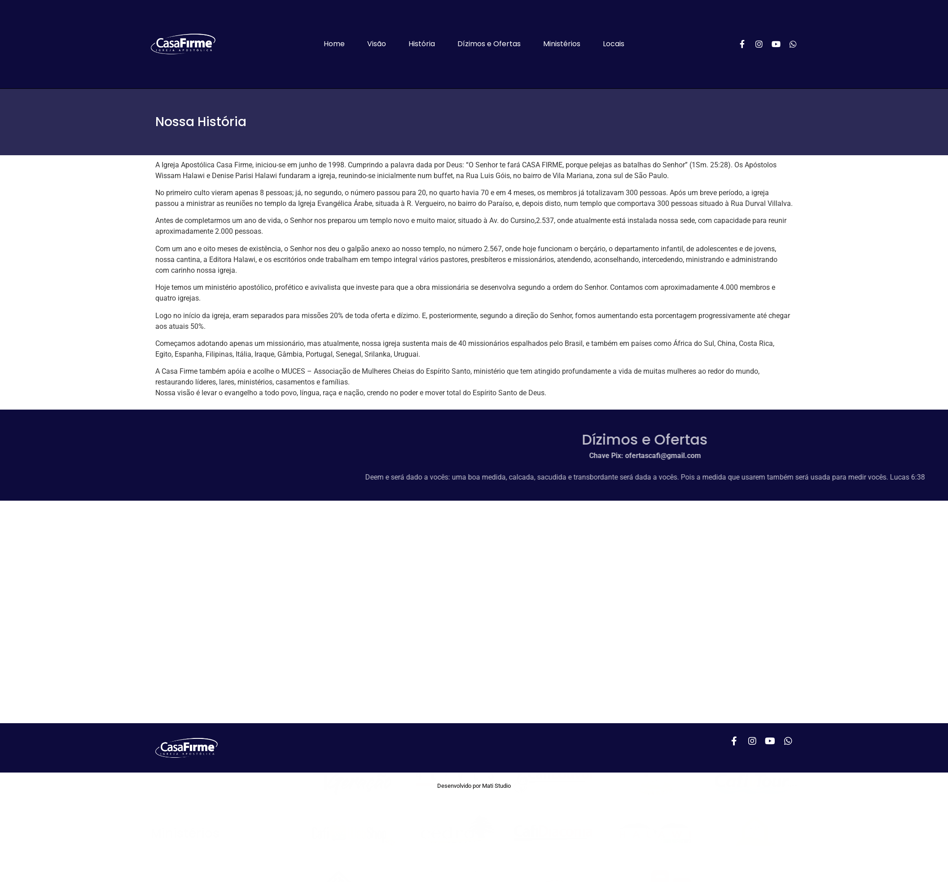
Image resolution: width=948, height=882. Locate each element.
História (421, 43)
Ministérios (561, 43)
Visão (376, 43)
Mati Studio (496, 785)
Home (334, 43)
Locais (613, 43)
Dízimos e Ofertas (489, 43)
